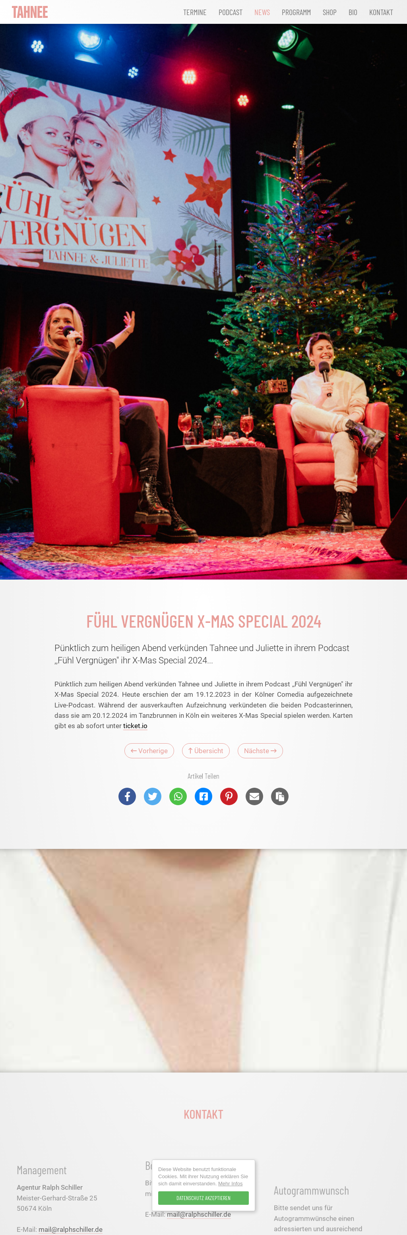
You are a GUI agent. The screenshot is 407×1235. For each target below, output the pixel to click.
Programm (296, 12)
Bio (353, 12)
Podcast (230, 12)
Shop (330, 12)
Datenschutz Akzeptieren (203, 1197)
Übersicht (205, 751)
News (262, 12)
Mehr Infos (230, 1184)
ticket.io (135, 726)
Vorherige (149, 751)
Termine (195, 12)
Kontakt (381, 12)
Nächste (260, 751)
